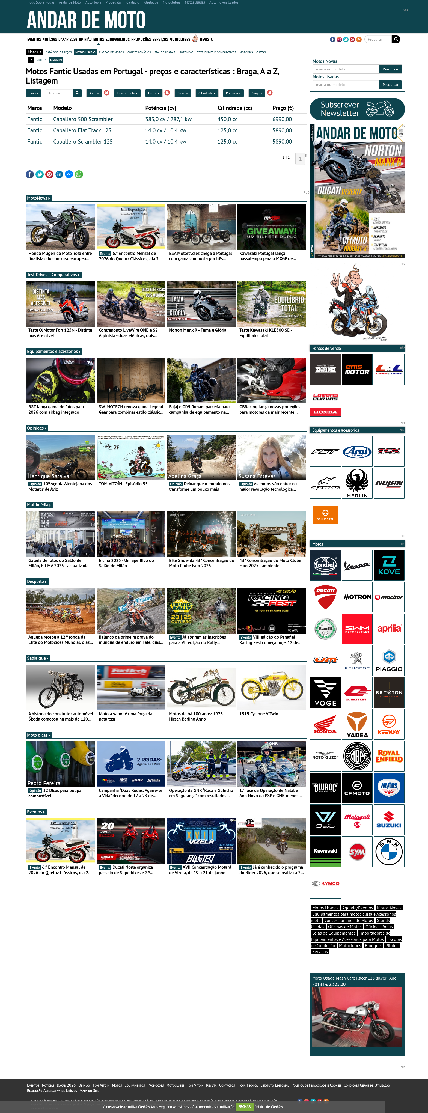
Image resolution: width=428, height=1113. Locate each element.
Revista (206, 39)
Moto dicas (39, 735)
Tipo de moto (127, 93)
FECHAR (244, 1106)
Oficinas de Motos (345, 926)
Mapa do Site (89, 1090)
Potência (233, 93)
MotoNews (38, 198)
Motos (98, 39)
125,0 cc (227, 130)
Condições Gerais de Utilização (367, 1085)
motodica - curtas (253, 51)
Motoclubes (180, 39)
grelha (41, 59)
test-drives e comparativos (216, 51)
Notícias (50, 39)
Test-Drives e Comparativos (53, 274)
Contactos (227, 1085)
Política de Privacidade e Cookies (316, 1085)
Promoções (141, 39)
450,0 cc (227, 119)
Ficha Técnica (247, 1085)
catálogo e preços (59, 51)
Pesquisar (391, 69)
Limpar (33, 93)
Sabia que (38, 658)
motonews (186, 51)
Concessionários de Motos (349, 920)
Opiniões (37, 428)
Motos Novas (389, 907)
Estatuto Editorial (274, 1085)
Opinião (85, 39)
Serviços (160, 39)
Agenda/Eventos (357, 907)
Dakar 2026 (67, 39)
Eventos (34, 39)
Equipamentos (118, 39)
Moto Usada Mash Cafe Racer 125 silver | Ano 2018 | (357, 1011)
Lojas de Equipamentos (334, 933)
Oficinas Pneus (379, 926)
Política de (268, 1106)
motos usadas (85, 51)
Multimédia (39, 504)
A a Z (94, 93)
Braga (256, 93)
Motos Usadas (325, 907)
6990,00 (282, 119)
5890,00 (282, 130)
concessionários (139, 51)
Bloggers (373, 945)
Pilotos (392, 945)
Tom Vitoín (101, 1085)
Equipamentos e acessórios (54, 351)
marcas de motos (111, 51)
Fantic (154, 93)
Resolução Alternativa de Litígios (52, 1090)
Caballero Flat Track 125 (82, 130)
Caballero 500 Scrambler (83, 119)
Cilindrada (207, 93)
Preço (182, 93)
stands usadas (164, 51)
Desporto (37, 581)
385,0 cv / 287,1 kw (168, 119)
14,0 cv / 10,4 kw (165, 130)
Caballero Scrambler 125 (83, 141)
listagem (56, 59)
